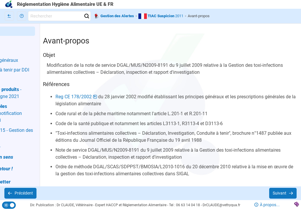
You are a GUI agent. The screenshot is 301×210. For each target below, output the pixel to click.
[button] (21, 16)
